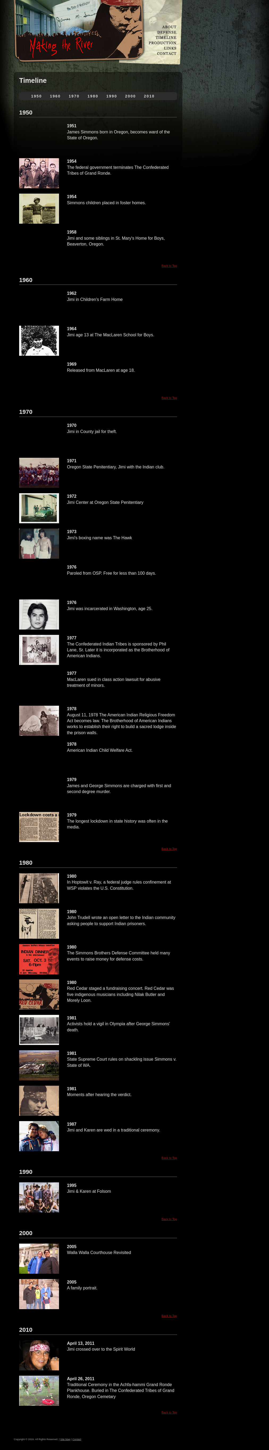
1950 (36, 96)
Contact (76, 1439)
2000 (130, 96)
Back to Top (169, 265)
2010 (149, 96)
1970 (74, 96)
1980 (92, 96)
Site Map (65, 1439)
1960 (55, 96)
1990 (111, 96)
